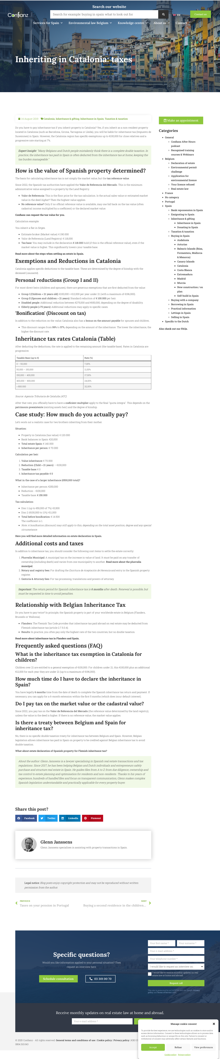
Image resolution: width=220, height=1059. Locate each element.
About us (162, 23)
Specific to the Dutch (186, 321)
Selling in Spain (189, 317)
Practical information (192, 308)
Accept (153, 1047)
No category (181, 197)
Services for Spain (47, 23)
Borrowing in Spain (191, 304)
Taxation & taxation (116, 127)
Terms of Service (174, 993)
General (178, 137)
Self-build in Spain (197, 296)
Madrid (190, 278)
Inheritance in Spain (92, 127)
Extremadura (194, 274)
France (178, 193)
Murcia (190, 283)
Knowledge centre (132, 23)
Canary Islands (195, 261)
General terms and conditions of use (75, 1040)
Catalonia (49, 127)
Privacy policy (184, 1054)
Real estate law (189, 189)
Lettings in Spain (190, 313)
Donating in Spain (196, 227)
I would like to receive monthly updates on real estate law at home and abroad (185, 974)
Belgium (179, 159)
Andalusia (192, 240)
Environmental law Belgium (90, 23)
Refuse (178, 1047)
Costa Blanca (193, 270)
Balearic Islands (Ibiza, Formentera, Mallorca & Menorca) (199, 253)
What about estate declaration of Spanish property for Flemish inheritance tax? (61, 760)
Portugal (179, 201)
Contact (181, 23)
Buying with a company (194, 300)
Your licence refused (192, 184)
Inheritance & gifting (67, 127)
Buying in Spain (189, 236)
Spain (177, 206)
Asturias (191, 244)
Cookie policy (170, 1054)
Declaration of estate (192, 163)
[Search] (163, 14)
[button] (213, 1023)
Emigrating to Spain (192, 214)
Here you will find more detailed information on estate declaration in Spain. (58, 545)
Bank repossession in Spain (196, 210)
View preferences (203, 1047)
